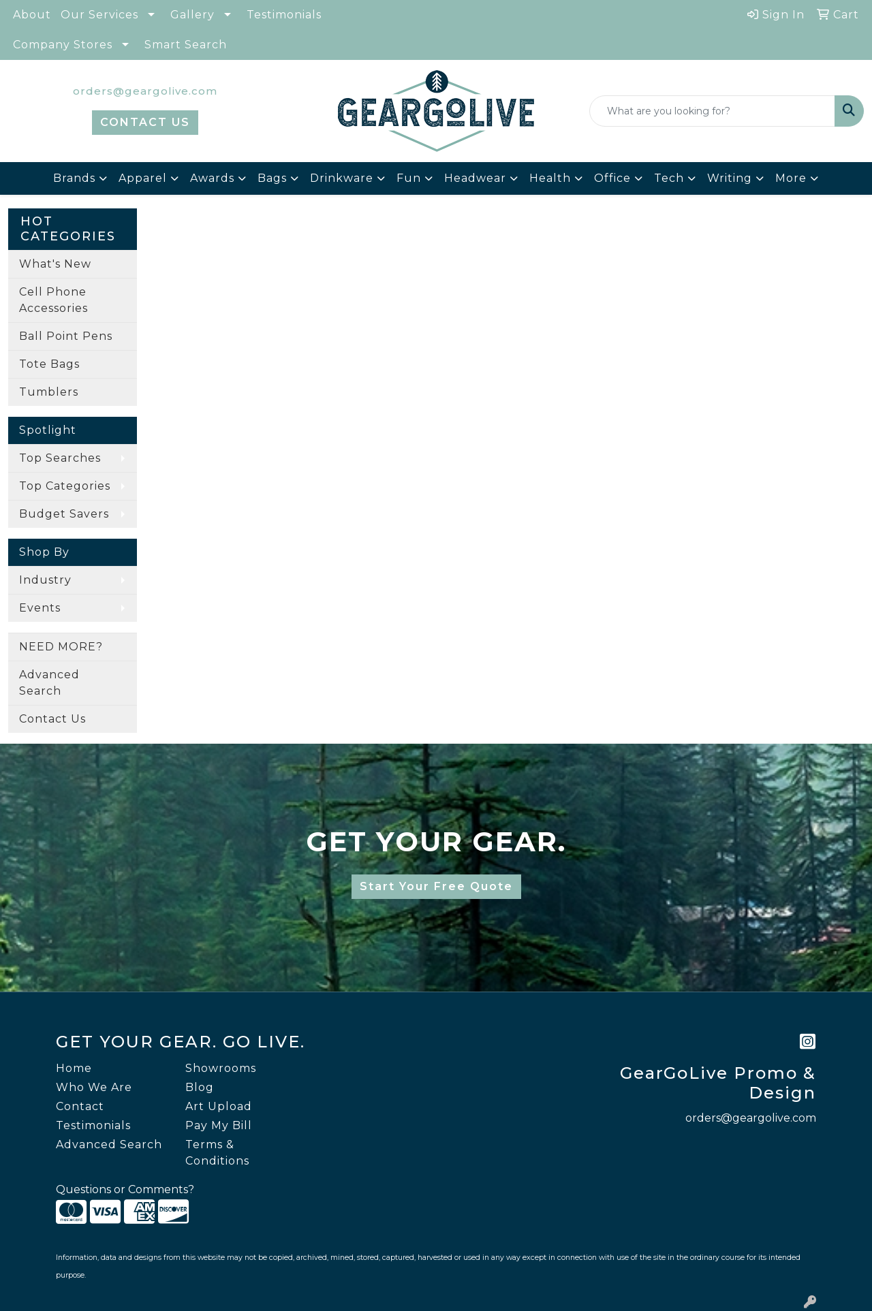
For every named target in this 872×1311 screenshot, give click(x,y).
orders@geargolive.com (145, 90)
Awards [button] (212, 178)
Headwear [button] (475, 178)
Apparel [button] (143, 178)
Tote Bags (49, 364)
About (32, 14)
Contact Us (52, 718)
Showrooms (220, 1068)
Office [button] (612, 178)
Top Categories (64, 485)
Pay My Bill (218, 1125)
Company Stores (62, 44)
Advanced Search (49, 682)
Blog (199, 1087)
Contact (80, 1106)
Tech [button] (669, 178)
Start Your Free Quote (436, 886)
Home (74, 1068)
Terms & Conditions (217, 1152)
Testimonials (284, 14)
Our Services (99, 14)
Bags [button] (272, 178)
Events (40, 607)
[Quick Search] (712, 111)
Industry (45, 579)
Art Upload (218, 1106)
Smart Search (185, 44)
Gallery (192, 14)
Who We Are (94, 1087)
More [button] (791, 178)
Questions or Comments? (125, 1189)
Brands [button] (74, 178)
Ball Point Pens (65, 336)
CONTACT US (145, 122)
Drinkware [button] (341, 178)
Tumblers (48, 391)
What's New (55, 263)
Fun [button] (408, 178)
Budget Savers (64, 513)
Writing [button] (729, 178)
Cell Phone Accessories (53, 300)
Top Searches (60, 458)
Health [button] (550, 178)
